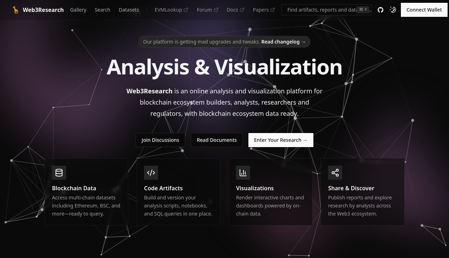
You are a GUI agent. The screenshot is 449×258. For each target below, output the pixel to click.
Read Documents (217, 140)
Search (102, 9)
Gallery (78, 9)
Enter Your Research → (281, 140)
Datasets (129, 9)
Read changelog (283, 41)
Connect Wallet (424, 9)
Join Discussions (160, 140)
